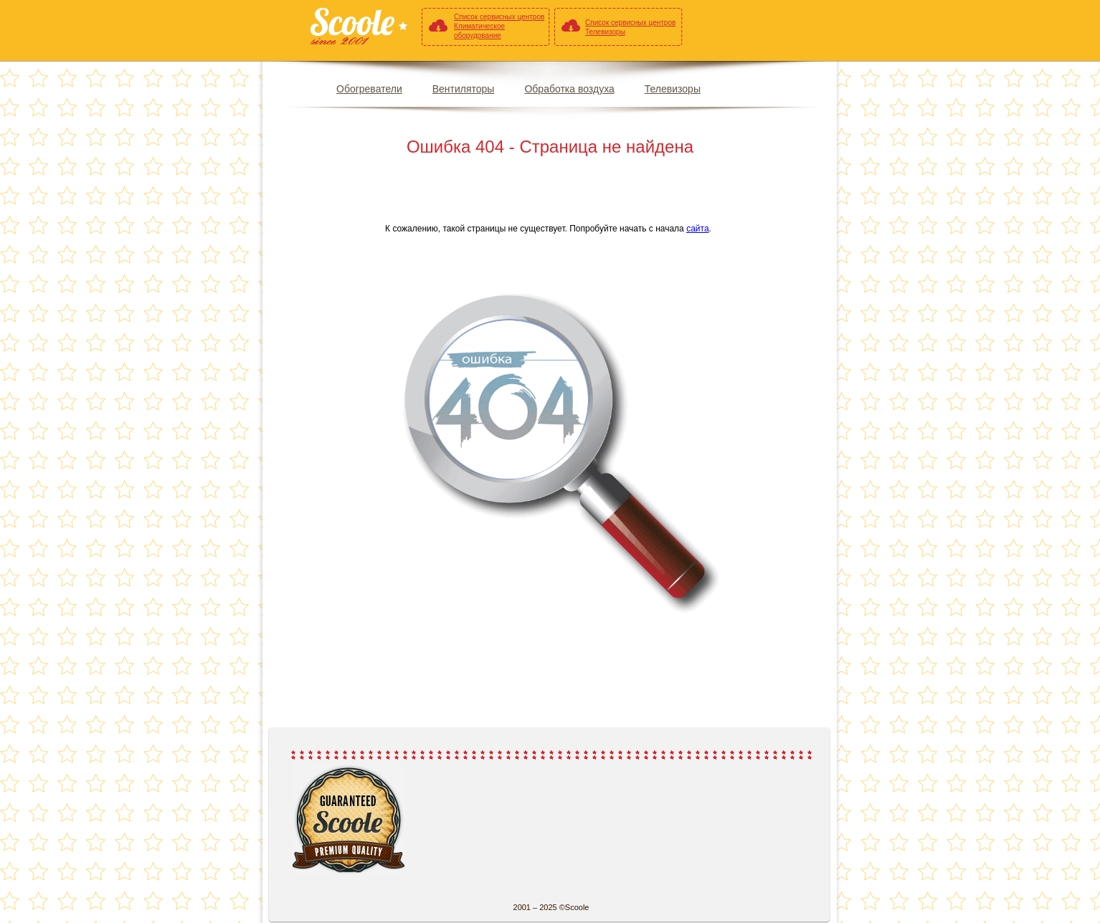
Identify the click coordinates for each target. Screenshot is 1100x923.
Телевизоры (673, 89)
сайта (697, 229)
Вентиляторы (463, 89)
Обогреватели (369, 89)
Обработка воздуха (569, 89)
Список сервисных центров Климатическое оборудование (499, 26)
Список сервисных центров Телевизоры (630, 27)
